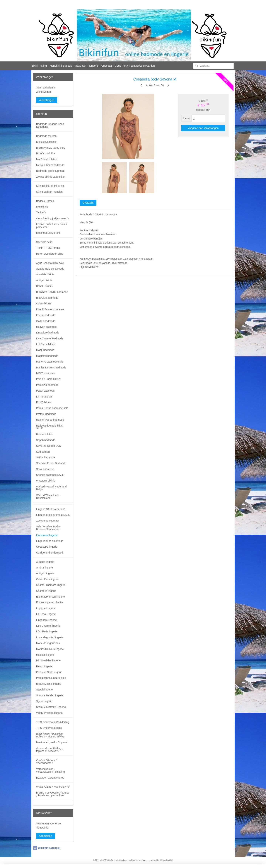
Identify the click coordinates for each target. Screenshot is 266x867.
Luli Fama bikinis (45, 344)
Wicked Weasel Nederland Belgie (51, 488)
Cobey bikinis (44, 303)
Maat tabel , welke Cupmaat (52, 742)
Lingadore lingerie (46, 619)
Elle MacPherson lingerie (50, 596)
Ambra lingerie (44, 567)
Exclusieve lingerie (47, 535)
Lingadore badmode (47, 332)
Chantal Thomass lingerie (51, 584)
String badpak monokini (49, 191)
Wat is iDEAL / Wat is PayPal (53, 786)
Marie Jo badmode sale (49, 361)
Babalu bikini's (44, 286)
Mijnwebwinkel (166, 860)
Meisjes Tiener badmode (50, 165)
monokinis (42, 206)
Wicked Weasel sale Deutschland (47, 496)
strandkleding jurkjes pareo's (52, 218)
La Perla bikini (44, 396)
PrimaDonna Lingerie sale (51, 677)
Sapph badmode (45, 440)
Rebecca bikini (44, 434)
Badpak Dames (45, 200)
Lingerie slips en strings (49, 540)
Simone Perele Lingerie (49, 695)
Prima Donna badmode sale (52, 408)
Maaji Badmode (45, 349)
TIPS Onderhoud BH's (49, 727)
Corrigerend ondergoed (49, 552)
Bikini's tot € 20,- (45, 153)
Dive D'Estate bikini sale (50, 309)
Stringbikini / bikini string (50, 185)
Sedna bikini (43, 451)
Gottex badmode (45, 321)
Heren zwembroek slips (49, 253)
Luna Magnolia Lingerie (49, 637)
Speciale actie (44, 242)
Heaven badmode (46, 326)
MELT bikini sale (45, 373)
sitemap (119, 860)
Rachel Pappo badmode (50, 419)
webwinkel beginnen (138, 860)
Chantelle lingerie (46, 590)
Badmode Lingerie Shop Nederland (50, 125)
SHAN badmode (45, 457)
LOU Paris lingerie (46, 631)
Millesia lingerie (45, 654)
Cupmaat (106, 65)
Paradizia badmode (47, 384)
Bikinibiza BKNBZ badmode (52, 292)
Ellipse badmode (45, 315)
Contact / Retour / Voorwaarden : (46, 761)
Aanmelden (45, 835)
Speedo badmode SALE (50, 474)
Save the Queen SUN (48, 445)
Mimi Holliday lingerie (48, 660)
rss (125, 860)
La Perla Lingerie (46, 614)
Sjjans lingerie (44, 701)
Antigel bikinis (44, 280)
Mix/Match (80, 65)
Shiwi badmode (45, 469)
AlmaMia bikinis (45, 274)
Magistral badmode (47, 355)
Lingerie (93, 65)
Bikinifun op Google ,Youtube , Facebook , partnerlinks (52, 794)
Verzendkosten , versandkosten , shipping (50, 770)
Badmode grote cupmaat (50, 170)
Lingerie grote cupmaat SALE (53, 514)
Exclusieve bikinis (46, 141)
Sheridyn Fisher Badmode (51, 463)
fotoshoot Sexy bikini (48, 232)
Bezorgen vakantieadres (50, 777)
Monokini (55, 65)
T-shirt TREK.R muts (48, 247)
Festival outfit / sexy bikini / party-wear (51, 225)
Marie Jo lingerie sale (48, 643)
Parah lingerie (44, 666)
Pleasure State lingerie (49, 672)
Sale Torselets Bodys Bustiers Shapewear (48, 528)
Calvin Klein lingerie (47, 579)
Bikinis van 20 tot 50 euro (50, 147)
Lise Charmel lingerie (48, 625)
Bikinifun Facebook (46, 848)
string (43, 65)
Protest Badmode (46, 413)
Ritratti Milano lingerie (48, 683)
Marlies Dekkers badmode (51, 367)
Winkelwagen (46, 100)
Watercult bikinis (45, 480)
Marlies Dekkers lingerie (50, 649)
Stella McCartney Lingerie (51, 706)
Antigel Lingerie (45, 573)
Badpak (67, 65)
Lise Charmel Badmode (49, 338)
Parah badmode (45, 390)
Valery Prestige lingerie (49, 712)
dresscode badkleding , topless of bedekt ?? (49, 749)
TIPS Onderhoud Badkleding (52, 722)
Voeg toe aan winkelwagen (203, 128)
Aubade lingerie (45, 561)
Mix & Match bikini (46, 159)
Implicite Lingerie (46, 608)
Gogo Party (121, 65)
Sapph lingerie (44, 689)
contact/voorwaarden (143, 65)
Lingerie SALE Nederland (50, 509)
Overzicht (87, 202)
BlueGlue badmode (47, 297)
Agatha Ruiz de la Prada (50, 268)
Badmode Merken (46, 136)
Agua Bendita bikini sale (50, 262)
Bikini (34, 65)
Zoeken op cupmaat (47, 520)
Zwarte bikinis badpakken (50, 176)
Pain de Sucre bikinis (48, 379)
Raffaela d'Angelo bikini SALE (49, 427)
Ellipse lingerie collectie (49, 602)
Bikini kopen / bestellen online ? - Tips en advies (50, 735)
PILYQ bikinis (44, 402)
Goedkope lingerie (46, 546)
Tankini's (41, 212)
